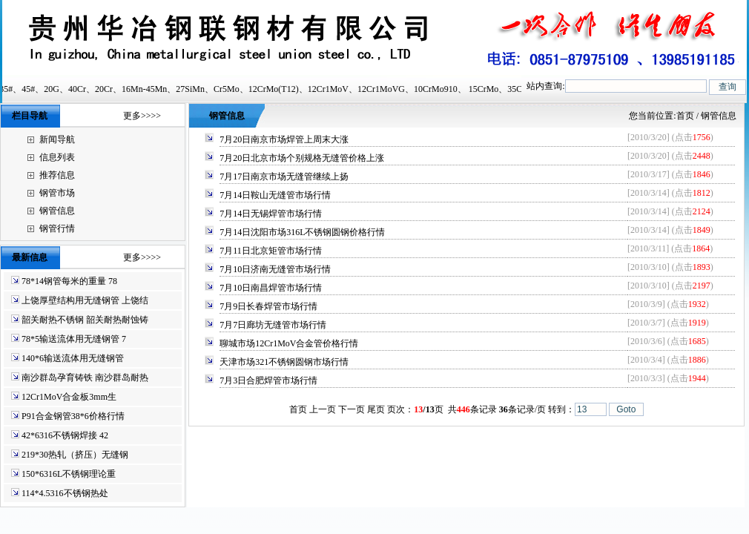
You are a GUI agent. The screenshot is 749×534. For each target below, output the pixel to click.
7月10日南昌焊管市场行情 (271, 288)
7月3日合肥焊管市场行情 (268, 380)
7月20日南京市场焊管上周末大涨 (284, 139)
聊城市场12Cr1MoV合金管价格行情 (289, 343)
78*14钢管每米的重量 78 (69, 281)
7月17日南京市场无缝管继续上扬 (284, 176)
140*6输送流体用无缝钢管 (73, 358)
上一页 (322, 409)
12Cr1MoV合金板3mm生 (69, 397)
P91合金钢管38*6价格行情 (73, 416)
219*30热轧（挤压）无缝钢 (75, 454)
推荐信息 (57, 175)
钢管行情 (57, 228)
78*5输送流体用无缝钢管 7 (74, 339)
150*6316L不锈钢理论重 (69, 474)
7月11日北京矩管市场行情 (271, 250)
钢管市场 (57, 193)
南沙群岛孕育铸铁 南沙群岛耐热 (85, 377)
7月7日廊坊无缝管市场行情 (273, 325)
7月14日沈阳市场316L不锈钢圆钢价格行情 (302, 232)
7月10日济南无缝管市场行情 (275, 269)
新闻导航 (57, 139)
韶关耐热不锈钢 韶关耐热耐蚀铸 (85, 319)
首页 (685, 116)
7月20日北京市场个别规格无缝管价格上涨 (302, 158)
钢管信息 (57, 210)
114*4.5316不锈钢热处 (65, 493)
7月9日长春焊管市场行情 (268, 306)
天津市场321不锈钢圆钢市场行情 (284, 362)
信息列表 (57, 157)
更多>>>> (142, 116)
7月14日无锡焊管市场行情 (271, 213)
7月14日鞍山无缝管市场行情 (275, 195)
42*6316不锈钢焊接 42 (65, 435)
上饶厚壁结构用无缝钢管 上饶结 (85, 300)
